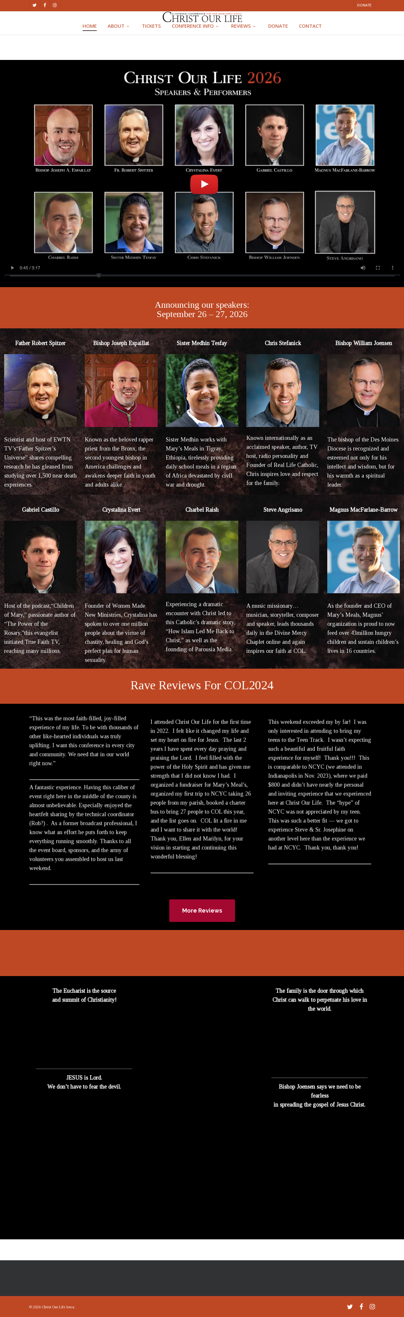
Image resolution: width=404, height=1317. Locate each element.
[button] (202, 910)
